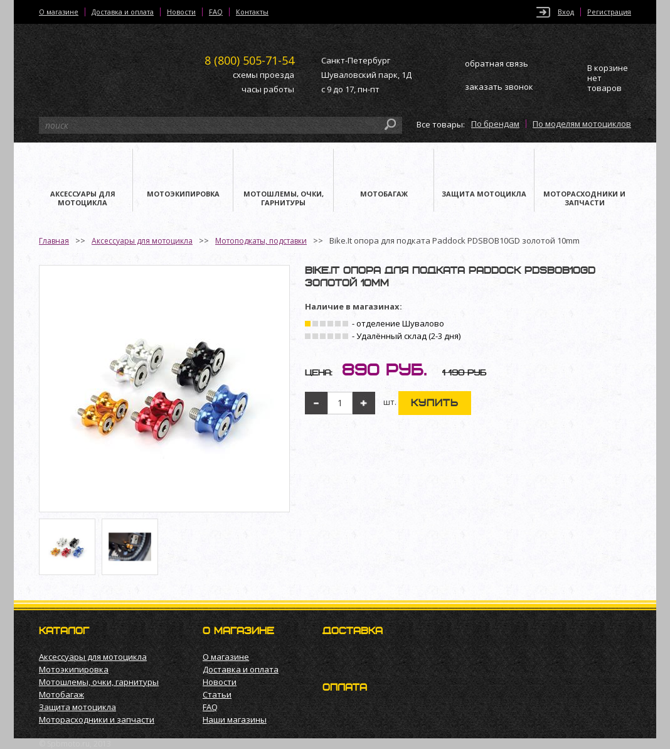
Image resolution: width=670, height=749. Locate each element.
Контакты (252, 12)
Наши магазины (235, 719)
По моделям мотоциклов (582, 123)
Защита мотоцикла (77, 707)
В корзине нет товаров (607, 78)
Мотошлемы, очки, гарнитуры (99, 681)
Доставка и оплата (123, 12)
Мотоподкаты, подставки (261, 240)
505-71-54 (249, 60)
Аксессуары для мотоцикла (142, 240)
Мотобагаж (61, 694)
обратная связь (496, 63)
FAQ (216, 12)
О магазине (58, 12)
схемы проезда (263, 74)
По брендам (495, 123)
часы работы (268, 89)
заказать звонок (499, 86)
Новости (181, 12)
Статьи (217, 694)
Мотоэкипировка (74, 669)
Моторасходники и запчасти (96, 719)
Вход (566, 12)
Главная (54, 240)
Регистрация (609, 12)
